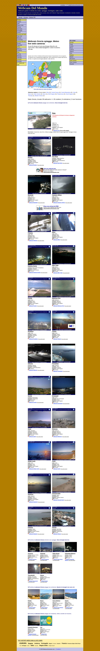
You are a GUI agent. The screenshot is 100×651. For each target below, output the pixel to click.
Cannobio (36, 645)
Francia (19, 27)
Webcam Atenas (44, 581)
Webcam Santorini (33, 502)
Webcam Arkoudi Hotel (58, 500)
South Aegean (69, 94)
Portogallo (19, 30)
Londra (71, 46)
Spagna (19, 21)
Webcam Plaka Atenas (58, 559)
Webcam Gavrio (69, 607)
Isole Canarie (73, 60)
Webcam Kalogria (33, 533)
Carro (21, 645)
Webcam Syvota (32, 402)
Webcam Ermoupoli (57, 403)
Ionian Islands (36, 94)
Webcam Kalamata (45, 559)
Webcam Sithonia (33, 370)
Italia (18, 23)
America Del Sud (21, 41)
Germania (19, 28)
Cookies (58, 649)
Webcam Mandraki (33, 202)
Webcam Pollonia (33, 240)
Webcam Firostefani (58, 371)
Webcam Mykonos (57, 436)
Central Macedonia (65, 92)
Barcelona (72, 58)
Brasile (19, 43)
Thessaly (30, 95)
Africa (18, 46)
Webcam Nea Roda (57, 163)
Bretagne (24, 645)
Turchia (19, 54)
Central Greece (55, 92)
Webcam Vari (44, 634)
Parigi (71, 44)
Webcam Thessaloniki (33, 581)
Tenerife (72, 64)
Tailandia (19, 57)
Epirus (29, 94)
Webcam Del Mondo (32, 8)
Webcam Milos (56, 239)
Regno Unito (20, 25)
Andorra (37, 643)
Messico (19, 37)
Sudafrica (19, 50)
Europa (26, 17)
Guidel (28, 645)
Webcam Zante (32, 436)
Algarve (72, 51)
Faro (71, 53)
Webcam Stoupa (57, 533)
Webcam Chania (57, 339)
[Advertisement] (55, 29)
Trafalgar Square (51, 645)
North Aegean (51, 94)
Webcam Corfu (56, 468)
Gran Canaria (73, 62)
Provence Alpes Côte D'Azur (73, 643)
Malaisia (19, 55)
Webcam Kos (56, 130)
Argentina (19, 45)
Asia (18, 52)
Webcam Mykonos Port (58, 305)
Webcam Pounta (33, 305)
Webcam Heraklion (33, 339)
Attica (47, 92)
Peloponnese (60, 94)
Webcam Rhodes (33, 165)
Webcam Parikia (32, 607)
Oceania (19, 59)
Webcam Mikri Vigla (57, 272)
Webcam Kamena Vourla (34, 272)
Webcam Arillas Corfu (34, 468)
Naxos (44, 94)
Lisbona (72, 49)
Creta (74, 92)
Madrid (71, 56)
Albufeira (54, 643)
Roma (71, 47)
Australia (19, 61)
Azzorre (58, 643)
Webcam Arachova (32, 559)
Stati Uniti (19, 36)
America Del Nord (21, 34)
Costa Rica (20, 39)
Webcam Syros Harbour (58, 607)
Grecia (31, 17)
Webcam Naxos (44, 607)
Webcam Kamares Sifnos (59, 202)
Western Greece (39, 95)
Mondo (20, 17)
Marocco (19, 48)
